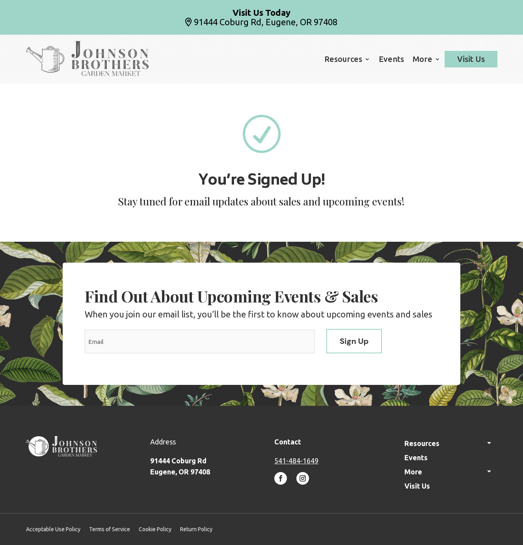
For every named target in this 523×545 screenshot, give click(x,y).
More (422, 59)
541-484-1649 (296, 461)
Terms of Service (109, 529)
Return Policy (196, 529)
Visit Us (471, 59)
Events (391, 59)
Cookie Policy (155, 529)
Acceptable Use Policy (53, 529)
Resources (343, 59)
